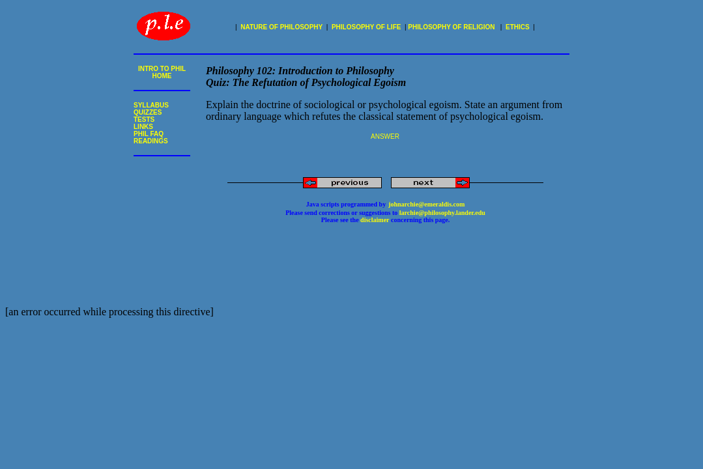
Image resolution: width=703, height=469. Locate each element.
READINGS (151, 141)
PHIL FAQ (149, 133)
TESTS (144, 119)
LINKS (143, 126)
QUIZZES (148, 112)
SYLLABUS (151, 105)
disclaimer (374, 219)
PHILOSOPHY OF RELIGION (451, 27)
